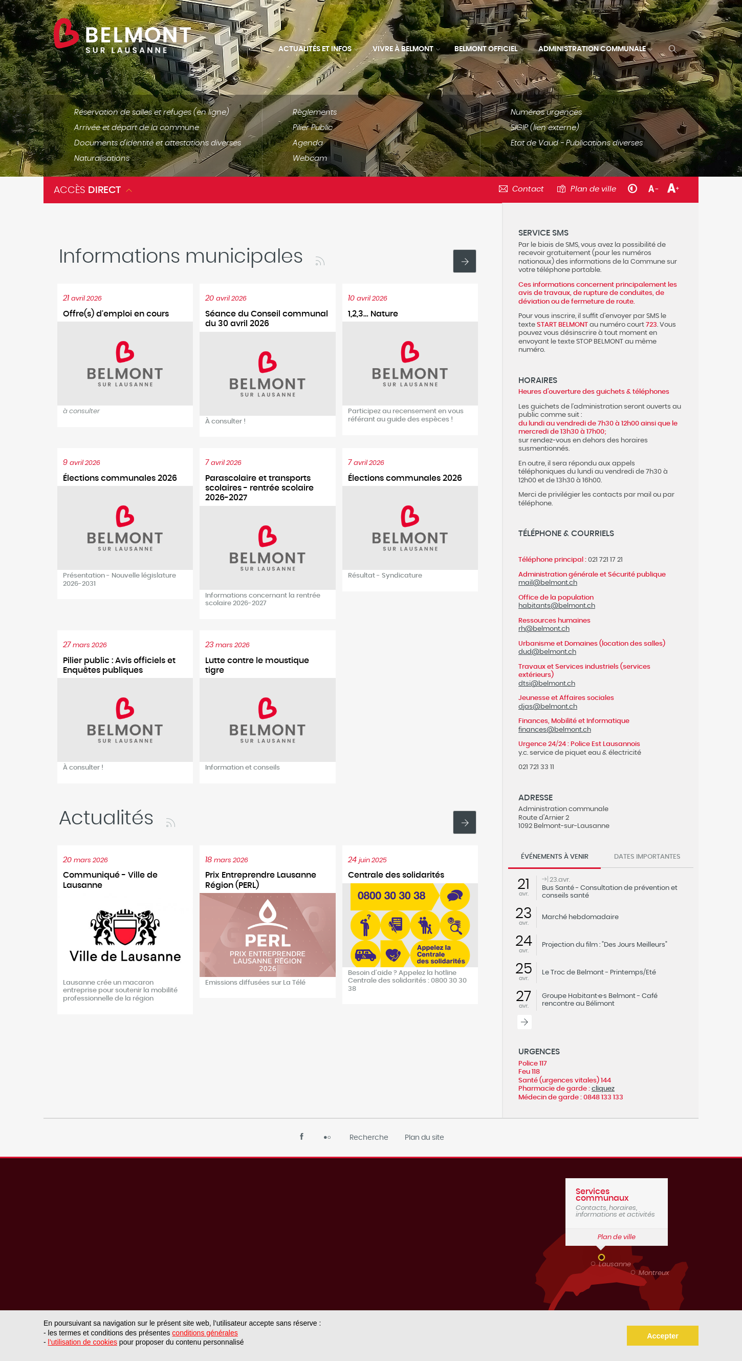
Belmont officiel (485, 49)
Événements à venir (554, 857)
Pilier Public (313, 128)
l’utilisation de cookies (82, 1342)
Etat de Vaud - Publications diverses (577, 143)
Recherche (369, 1137)
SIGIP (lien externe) (545, 128)
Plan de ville (593, 189)
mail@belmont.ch (547, 582)
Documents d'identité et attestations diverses (157, 143)
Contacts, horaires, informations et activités (617, 1202)
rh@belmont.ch (544, 628)
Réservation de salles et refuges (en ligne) (151, 112)
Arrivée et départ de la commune (136, 128)
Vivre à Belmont (403, 49)
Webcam (310, 158)
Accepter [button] (663, 1336)
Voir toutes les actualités (464, 261)
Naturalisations (101, 158)
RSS (320, 261)
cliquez (603, 1088)
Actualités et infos (315, 49)
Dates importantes (647, 857)
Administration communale (592, 49)
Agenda (308, 143)
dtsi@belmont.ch (546, 683)
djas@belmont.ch (547, 706)
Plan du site (424, 1137)
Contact (528, 189)
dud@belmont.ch (547, 651)
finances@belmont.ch (554, 729)
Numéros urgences (546, 112)
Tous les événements (524, 1022)
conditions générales (204, 1333)
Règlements (315, 112)
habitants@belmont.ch (556, 605)
